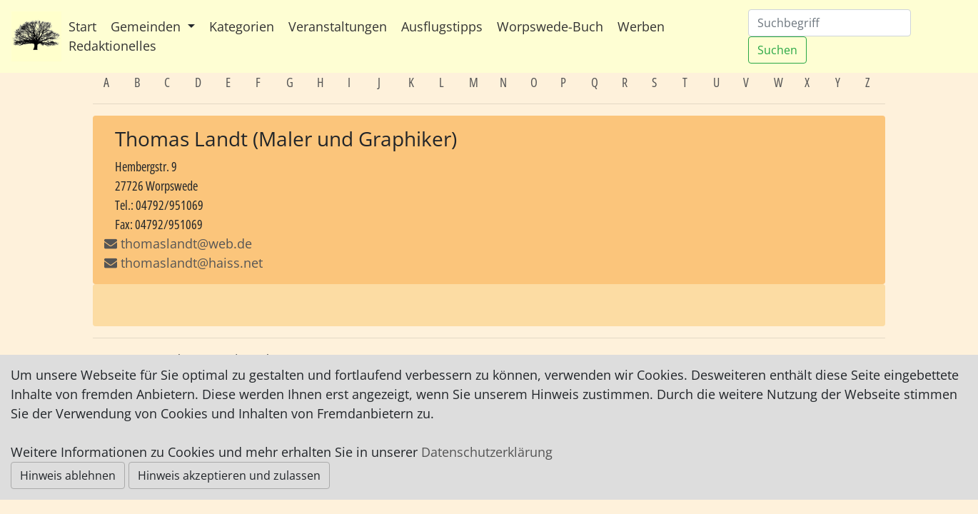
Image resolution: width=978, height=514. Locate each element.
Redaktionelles (112, 45)
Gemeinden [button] (147, 26)
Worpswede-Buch (550, 26)
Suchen (777, 50)
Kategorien (241, 26)
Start (82, 26)
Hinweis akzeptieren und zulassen (229, 475)
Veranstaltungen (337, 26)
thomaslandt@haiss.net (183, 262)
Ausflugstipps (442, 26)
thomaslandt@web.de (186, 243)
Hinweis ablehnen (68, 475)
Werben (641, 26)
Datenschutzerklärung (487, 451)
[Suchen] (829, 22)
